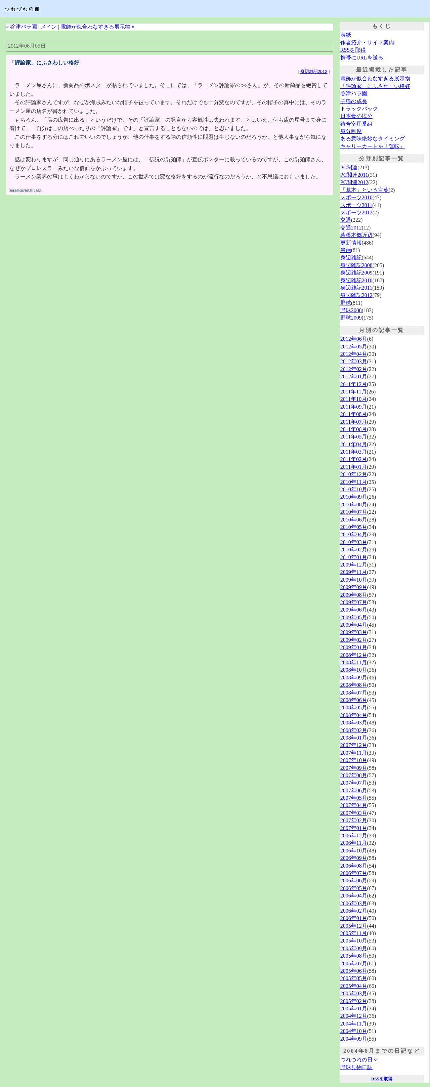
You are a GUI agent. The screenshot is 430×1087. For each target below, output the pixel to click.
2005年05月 (353, 978)
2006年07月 (353, 873)
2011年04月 (353, 444)
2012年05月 (353, 346)
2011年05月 (353, 437)
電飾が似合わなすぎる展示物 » (97, 27)
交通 (345, 220)
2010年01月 (353, 557)
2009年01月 (353, 647)
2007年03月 (353, 813)
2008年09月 (353, 677)
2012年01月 (353, 376)
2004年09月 (353, 1039)
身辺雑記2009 (356, 273)
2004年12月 (353, 1016)
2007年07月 (353, 783)
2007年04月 (353, 805)
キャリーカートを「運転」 (372, 146)
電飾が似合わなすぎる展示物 (375, 78)
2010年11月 (353, 482)
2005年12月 (353, 926)
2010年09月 (353, 497)
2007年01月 (353, 828)
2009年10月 (353, 580)
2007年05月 (353, 798)
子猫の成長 (353, 101)
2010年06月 (353, 519)
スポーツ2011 (356, 205)
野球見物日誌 (356, 1067)
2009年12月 (353, 565)
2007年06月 (353, 790)
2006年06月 (353, 880)
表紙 (345, 35)
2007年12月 (353, 745)
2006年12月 (353, 835)
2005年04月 (353, 986)
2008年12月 (353, 655)
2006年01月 (353, 918)
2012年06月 (353, 339)
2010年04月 (353, 534)
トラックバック (359, 109)
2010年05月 (353, 527)
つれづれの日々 (359, 1059)
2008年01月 (353, 738)
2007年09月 (353, 768)
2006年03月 (353, 903)
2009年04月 (353, 625)
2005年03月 (353, 993)
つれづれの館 (23, 8)
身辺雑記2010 (356, 280)
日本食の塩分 (356, 116)
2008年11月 (353, 662)
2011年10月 (353, 399)
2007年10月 (353, 760)
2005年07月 (353, 963)
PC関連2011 (354, 175)
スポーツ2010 (356, 197)
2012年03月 (353, 361)
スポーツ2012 (356, 212)
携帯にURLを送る (361, 57)
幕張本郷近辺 (356, 235)
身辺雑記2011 (356, 288)
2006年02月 (353, 911)
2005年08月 (353, 956)
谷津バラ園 (353, 93)
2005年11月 (353, 933)
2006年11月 (353, 843)
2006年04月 (353, 895)
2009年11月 (353, 572)
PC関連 (349, 167)
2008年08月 (353, 685)
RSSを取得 (353, 50)
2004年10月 (353, 1031)
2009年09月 (353, 587)
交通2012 (351, 228)
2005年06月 (353, 971)
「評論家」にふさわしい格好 (375, 86)
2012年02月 (353, 369)
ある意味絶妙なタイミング (372, 138)
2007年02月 (353, 820)
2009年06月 (353, 610)
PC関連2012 (354, 182)
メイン (49, 27)
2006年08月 (353, 866)
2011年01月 (353, 467)
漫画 (345, 250)
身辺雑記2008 (356, 265)
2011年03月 (353, 452)
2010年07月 (353, 512)
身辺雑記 (351, 257)
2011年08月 (353, 414)
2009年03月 (353, 632)
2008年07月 (353, 693)
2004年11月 (353, 1024)
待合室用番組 (356, 124)
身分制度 (351, 131)
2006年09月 (353, 858)
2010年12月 (353, 474)
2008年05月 (353, 707)
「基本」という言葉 (364, 190)
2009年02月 (353, 640)
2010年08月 (353, 504)
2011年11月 (353, 391)
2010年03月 (353, 542)
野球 (345, 303)
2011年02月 (353, 459)
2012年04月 (353, 354)
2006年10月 (353, 850)
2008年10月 (353, 670)
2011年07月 (353, 422)
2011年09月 (353, 407)
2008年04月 (353, 715)
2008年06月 (353, 700)
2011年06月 (353, 429)
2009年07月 (353, 602)
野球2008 (351, 310)
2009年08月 (353, 595)
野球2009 (351, 318)
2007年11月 (353, 753)
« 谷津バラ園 (21, 27)
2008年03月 (353, 722)
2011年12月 (353, 384)
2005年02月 (353, 1001)
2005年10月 (353, 941)
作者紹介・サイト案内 (367, 42)
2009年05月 (353, 617)
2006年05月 (353, 888)
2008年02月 (353, 730)
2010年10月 (353, 489)
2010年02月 (353, 549)
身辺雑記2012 (314, 71)
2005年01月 (353, 1008)
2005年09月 (353, 948)
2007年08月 (353, 775)
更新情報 (351, 243)
